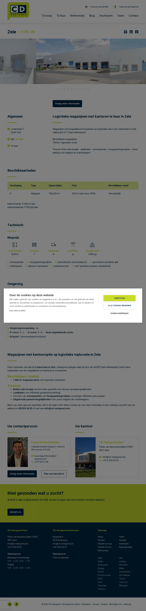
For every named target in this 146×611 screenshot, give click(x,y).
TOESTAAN (119, 298)
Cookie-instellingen (119, 313)
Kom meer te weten (17, 310)
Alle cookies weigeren (119, 306)
